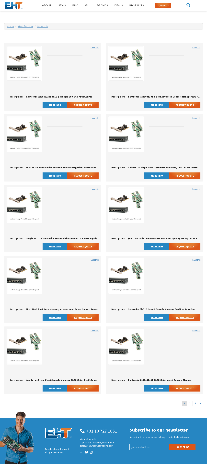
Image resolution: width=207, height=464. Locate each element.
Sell (87, 5)
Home (10, 26)
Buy (75, 5)
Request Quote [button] (83, 104)
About (46, 5)
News (62, 5)
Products (136, 5)
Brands (102, 5)
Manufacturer (25, 26)
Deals (118, 5)
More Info (55, 104)
